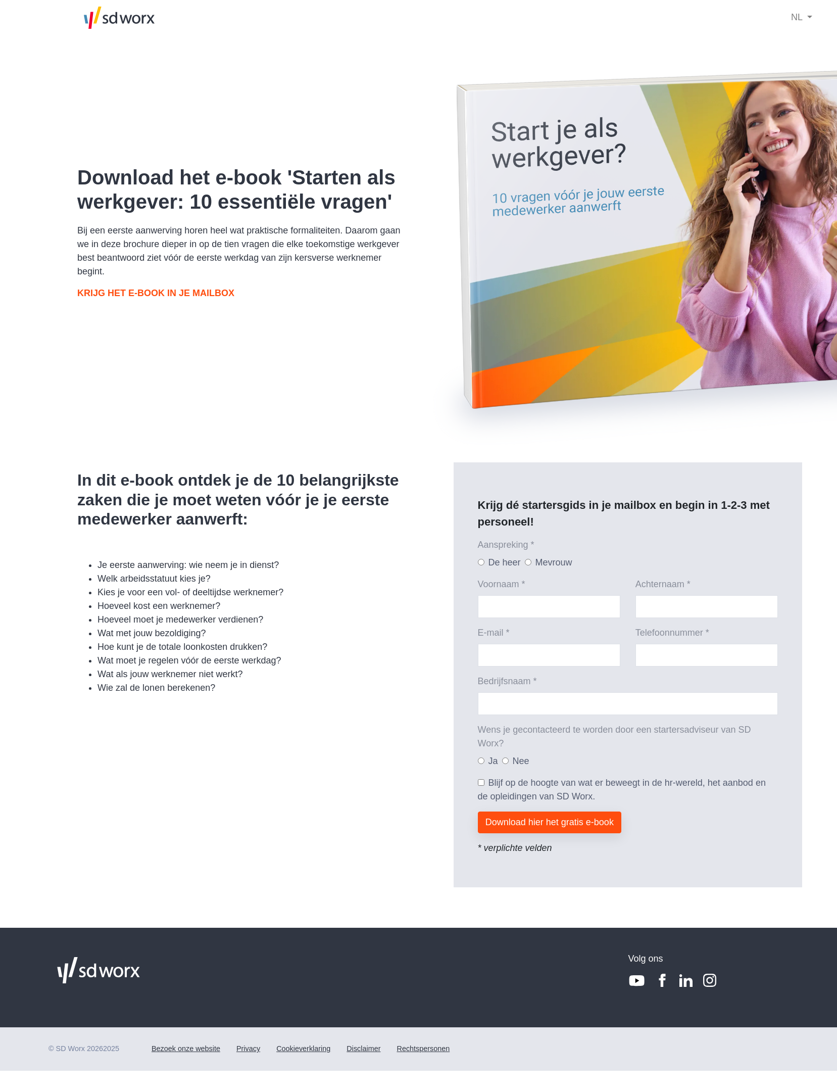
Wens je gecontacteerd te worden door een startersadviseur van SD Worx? (614, 736)
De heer (504, 562)
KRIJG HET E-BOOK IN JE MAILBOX (155, 293)
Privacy (248, 1048)
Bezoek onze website (186, 1048)
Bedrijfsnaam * (507, 681)
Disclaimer (363, 1048)
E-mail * (494, 633)
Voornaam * (501, 584)
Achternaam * (663, 584)
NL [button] (798, 17)
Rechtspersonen (423, 1048)
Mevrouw (553, 562)
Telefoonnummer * (672, 633)
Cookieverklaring (303, 1048)
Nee (521, 761)
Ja (493, 761)
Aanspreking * (506, 545)
